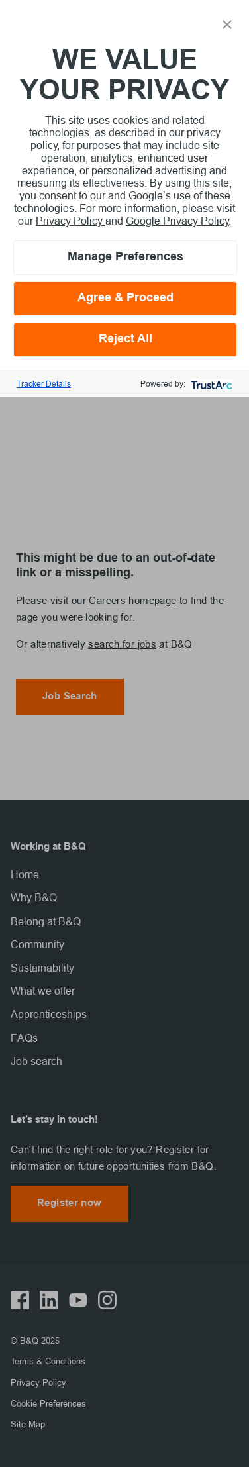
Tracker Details (44, 384)
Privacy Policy (70, 221)
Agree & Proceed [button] (125, 298)
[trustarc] (210, 384)
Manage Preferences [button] (125, 257)
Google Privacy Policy (177, 221)
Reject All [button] (125, 339)
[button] (227, 23)
